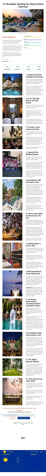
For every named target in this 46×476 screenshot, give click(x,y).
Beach (41, 455)
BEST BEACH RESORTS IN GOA (14, 418)
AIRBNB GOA (28, 418)
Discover (36, 455)
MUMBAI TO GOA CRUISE (19, 421)
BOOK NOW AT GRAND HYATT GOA (19, 415)
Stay (32, 455)
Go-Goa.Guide (11, 455)
